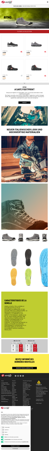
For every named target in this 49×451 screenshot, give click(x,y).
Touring (13, 404)
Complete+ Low (26, 401)
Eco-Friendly (4, 388)
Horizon (13, 405)
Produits (14, 380)
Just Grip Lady (15, 400)
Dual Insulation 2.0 (26, 398)
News (2, 396)
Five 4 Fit (25, 393)
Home (2, 380)
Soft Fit (24, 397)
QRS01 (24, 390)
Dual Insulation (26, 400)
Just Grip (14, 398)
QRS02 (24, 392)
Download (3, 398)
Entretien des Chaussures (6, 392)
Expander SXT (25, 388)
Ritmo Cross (14, 394)
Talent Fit (25, 396)
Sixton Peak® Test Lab (5, 390)
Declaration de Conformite (6, 395)
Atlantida (14, 390)
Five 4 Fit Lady (26, 394)
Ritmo (13, 393)
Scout (13, 388)
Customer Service (4, 399)
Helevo (13, 384)
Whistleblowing (4, 401)
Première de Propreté (27, 380)
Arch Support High (26, 386)
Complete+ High (26, 404)
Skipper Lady (14, 397)
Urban (13, 401)
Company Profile (4, 382)
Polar (13, 386)
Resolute (14, 385)
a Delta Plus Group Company (41, 388)
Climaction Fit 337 (26, 389)
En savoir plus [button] (15, 448)
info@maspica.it (39, 396)
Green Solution (4, 389)
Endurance (14, 392)
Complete (25, 382)
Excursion (14, 389)
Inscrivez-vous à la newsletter (24, 368)
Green (2, 385)
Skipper (13, 396)
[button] (1, 6)
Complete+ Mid (26, 402)
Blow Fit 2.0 (25, 405)
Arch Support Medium (27, 385)
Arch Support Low (26, 384)
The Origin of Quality (5, 384)
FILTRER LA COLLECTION (24, 31)
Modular (13, 402)
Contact (24, 102)
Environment (3, 386)
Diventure (14, 382)
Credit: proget (39, 403)
